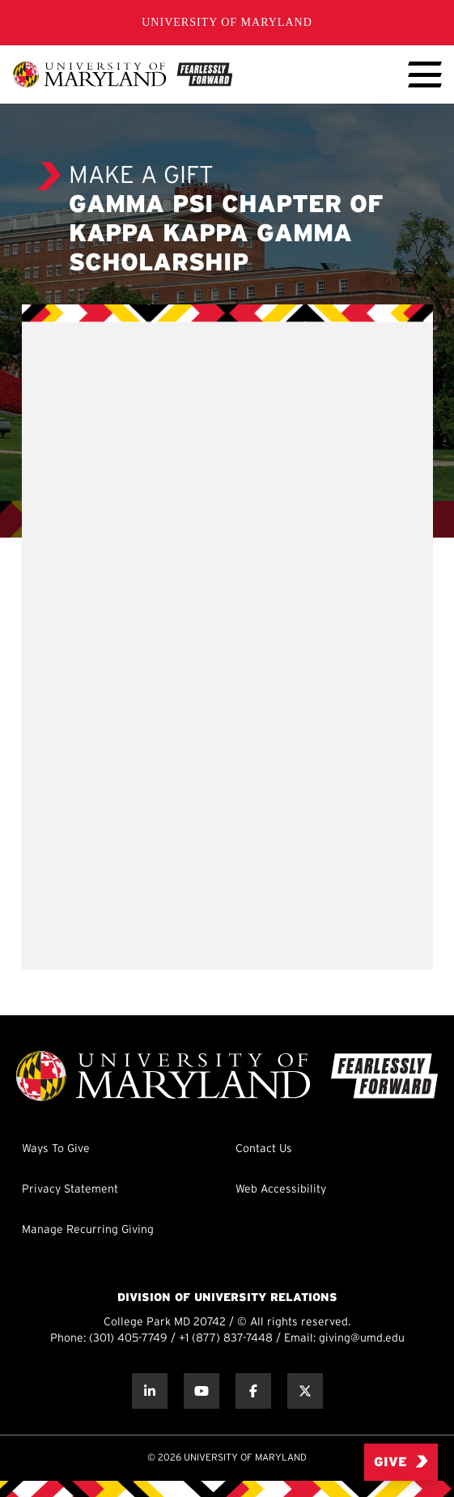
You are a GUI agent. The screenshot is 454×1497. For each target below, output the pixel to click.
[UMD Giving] (122, 74)
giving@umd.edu (362, 1338)
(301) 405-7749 (128, 1338)
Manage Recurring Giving (88, 1230)
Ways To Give (56, 1149)
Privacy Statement (70, 1189)
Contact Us (263, 1149)
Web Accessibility (280, 1189)
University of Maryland (227, 22)
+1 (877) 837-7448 (226, 1338)
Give (401, 1462)
